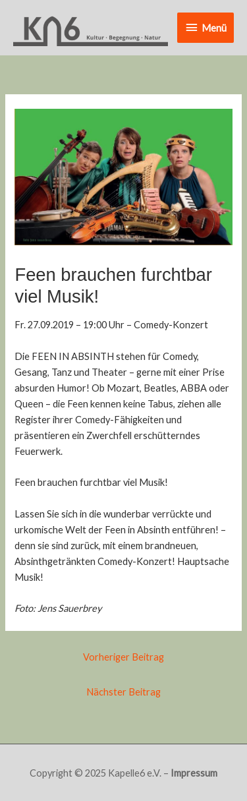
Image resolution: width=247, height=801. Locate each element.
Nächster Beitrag (123, 691)
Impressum (194, 773)
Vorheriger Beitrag (123, 657)
